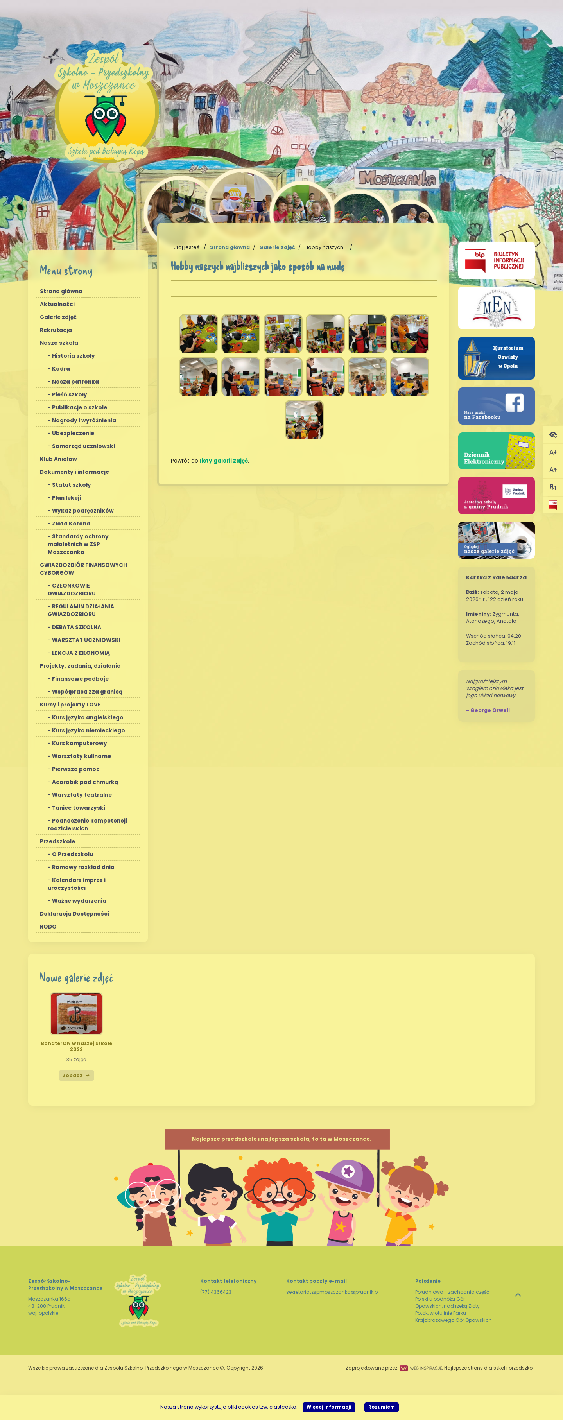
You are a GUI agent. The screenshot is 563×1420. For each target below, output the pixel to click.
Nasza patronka (75, 381)
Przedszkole (57, 841)
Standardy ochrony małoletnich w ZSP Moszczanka (78, 544)
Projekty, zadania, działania (80, 666)
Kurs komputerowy (79, 743)
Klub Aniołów (58, 459)
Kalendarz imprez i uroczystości (77, 884)
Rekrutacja (56, 330)
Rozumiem (381, 1407)
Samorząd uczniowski (83, 446)
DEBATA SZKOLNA (76, 627)
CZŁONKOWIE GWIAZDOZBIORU (72, 589)
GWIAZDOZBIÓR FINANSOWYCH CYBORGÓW (83, 569)
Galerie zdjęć (58, 317)
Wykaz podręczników (83, 511)
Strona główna (61, 291)
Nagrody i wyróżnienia (84, 420)
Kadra (61, 369)
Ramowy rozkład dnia (83, 867)
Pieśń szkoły (69, 394)
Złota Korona (71, 523)
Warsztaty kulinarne (81, 756)
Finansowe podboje (80, 679)
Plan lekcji (66, 498)
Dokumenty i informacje (74, 472)
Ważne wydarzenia (79, 901)
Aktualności (57, 304)
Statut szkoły (71, 485)
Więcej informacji (329, 1407)
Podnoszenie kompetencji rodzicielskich (87, 824)
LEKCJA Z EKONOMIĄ (81, 653)
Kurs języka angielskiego (88, 717)
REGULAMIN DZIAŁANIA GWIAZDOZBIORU (81, 610)
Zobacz (76, 1075)
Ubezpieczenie (73, 433)
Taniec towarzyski (78, 808)
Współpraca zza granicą (87, 692)
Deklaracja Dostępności (74, 914)
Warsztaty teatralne (82, 795)
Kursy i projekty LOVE (70, 704)
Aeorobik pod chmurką (85, 782)
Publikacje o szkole (79, 407)
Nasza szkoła (59, 343)
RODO (48, 927)
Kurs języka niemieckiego (88, 730)
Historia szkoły (73, 356)
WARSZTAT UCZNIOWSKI (86, 640)
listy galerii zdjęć (224, 460)
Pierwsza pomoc (76, 769)
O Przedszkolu (72, 854)
